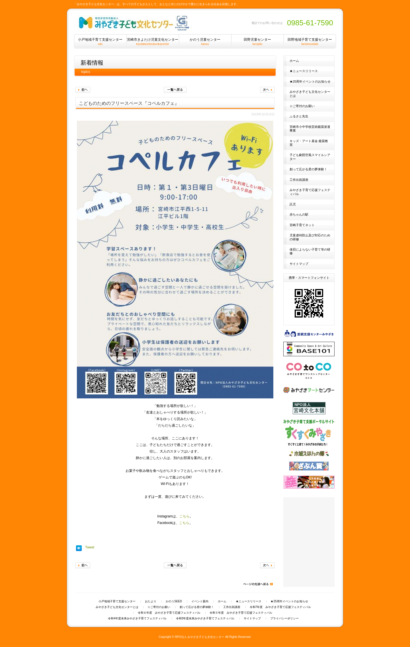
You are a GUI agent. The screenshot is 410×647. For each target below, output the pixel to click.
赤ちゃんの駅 (299, 214)
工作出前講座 (299, 179)
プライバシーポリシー (284, 618)
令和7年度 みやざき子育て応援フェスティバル (280, 607)
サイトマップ (299, 263)
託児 (293, 204)
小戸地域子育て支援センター (117, 601)
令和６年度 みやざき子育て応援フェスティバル (169, 612)
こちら (184, 516)
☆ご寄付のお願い (302, 106)
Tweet (89, 547)
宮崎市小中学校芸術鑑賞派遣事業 (310, 128)
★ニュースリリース (304, 71)
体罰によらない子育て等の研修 (310, 251)
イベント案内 (199, 601)
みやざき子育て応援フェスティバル (310, 191)
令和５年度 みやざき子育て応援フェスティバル (241, 612)
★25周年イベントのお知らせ (310, 81)
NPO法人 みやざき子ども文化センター (200, 636)
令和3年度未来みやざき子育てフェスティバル (205, 618)
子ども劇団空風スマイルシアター (310, 156)
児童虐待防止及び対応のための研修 (310, 237)
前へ (82, 90)
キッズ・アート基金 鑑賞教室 (309, 142)
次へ (267, 90)
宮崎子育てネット (302, 225)
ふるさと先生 (299, 116)
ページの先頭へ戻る (257, 584)
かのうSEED (174, 601)
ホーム (294, 60)
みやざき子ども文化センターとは (310, 93)
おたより (150, 601)
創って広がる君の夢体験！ (308, 169)
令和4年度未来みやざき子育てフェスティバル (137, 618)
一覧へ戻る (175, 90)
